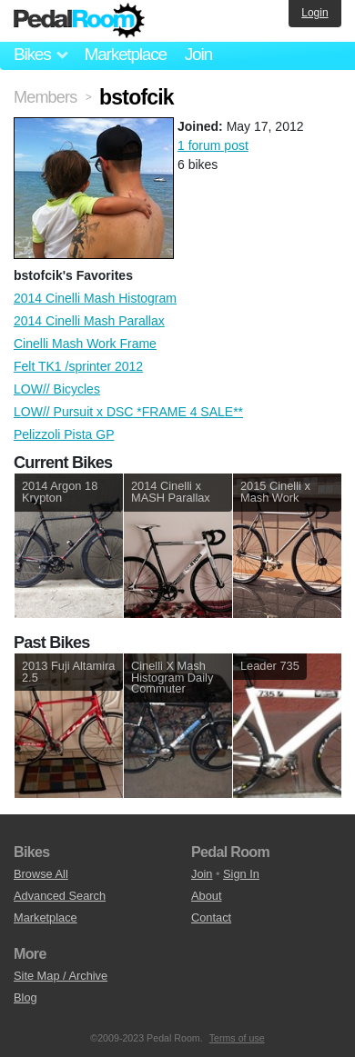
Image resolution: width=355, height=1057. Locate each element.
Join (198, 54)
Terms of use (237, 1037)
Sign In (241, 874)
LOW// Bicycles (57, 389)
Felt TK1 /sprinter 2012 (78, 366)
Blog (25, 997)
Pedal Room (79, 21)
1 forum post (213, 145)
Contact (211, 917)
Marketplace (125, 54)
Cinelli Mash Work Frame (85, 343)
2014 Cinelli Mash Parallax (89, 321)
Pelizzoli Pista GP (64, 434)
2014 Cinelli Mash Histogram (95, 298)
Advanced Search (60, 895)
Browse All (41, 874)
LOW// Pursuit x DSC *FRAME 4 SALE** (128, 411)
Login (314, 12)
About (206, 895)
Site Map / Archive (60, 975)
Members (45, 97)
